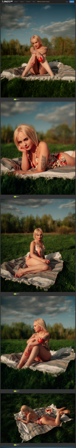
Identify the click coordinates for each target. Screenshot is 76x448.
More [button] (34, 1)
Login (67, 1)
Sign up (71, 1)
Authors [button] (22, 1)
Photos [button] (16, 1)
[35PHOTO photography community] (7, 2)
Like (15, 99)
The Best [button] (28, 1)
